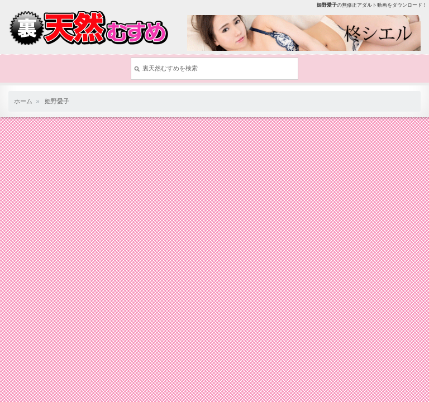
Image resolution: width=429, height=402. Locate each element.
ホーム (23, 101)
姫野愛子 (57, 101)
